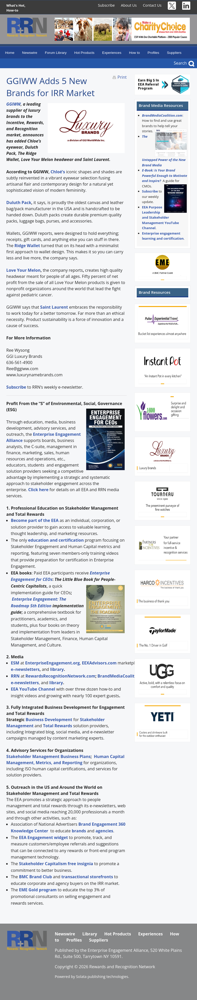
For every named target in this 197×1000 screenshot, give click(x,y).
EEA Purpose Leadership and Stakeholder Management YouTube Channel (160, 217)
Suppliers (174, 53)
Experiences (111, 53)
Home (9, 53)
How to (134, 53)
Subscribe (106, 5)
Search (180, 63)
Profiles (153, 53)
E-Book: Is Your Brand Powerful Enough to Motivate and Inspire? (164, 175)
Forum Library (56, 53)
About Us (129, 5)
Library (89, 934)
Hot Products (84, 53)
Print (122, 77)
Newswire (29, 53)
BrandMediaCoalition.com (162, 115)
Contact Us (152, 5)
